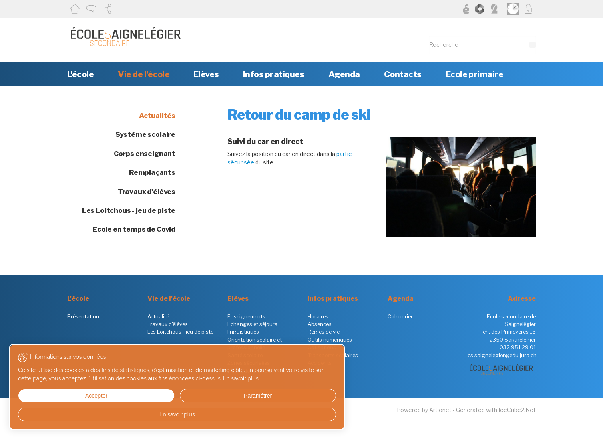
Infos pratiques (273, 74)
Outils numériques (330, 339)
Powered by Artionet (424, 409)
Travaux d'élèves (146, 192)
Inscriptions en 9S (249, 371)
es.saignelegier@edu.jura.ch (502, 355)
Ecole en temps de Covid (134, 229)
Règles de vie (324, 331)
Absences (320, 324)
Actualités (157, 116)
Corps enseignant (144, 154)
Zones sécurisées (248, 363)
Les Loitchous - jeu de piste (128, 210)
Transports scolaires (333, 355)
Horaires (318, 316)
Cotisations (322, 347)
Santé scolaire (245, 355)
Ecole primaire (475, 74)
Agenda (344, 74)
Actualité (158, 316)
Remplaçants (152, 172)
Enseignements (246, 316)
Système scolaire (145, 134)
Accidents (320, 363)
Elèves (206, 74)
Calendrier (400, 316)
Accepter (47, 395)
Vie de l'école (143, 74)
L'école (80, 74)
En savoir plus (77, 414)
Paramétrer (106, 395)
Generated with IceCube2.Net (496, 409)
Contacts (403, 74)
